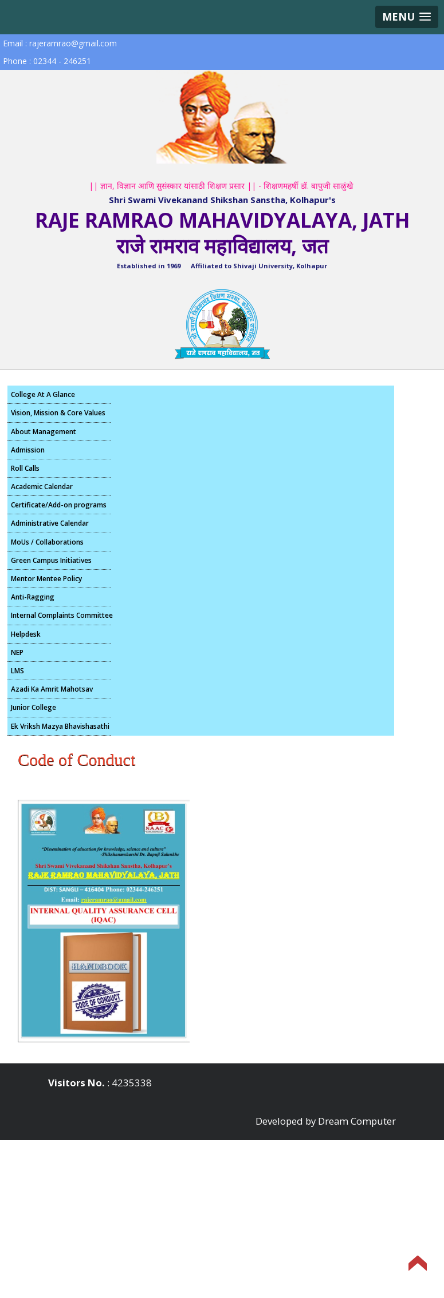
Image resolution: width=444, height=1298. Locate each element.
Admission (28, 450)
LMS (17, 671)
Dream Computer (357, 1121)
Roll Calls (25, 468)
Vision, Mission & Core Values (58, 413)
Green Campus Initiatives (51, 560)
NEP (17, 652)
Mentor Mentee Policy (46, 578)
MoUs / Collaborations (47, 542)
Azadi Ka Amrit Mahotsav (52, 689)
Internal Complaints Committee (61, 615)
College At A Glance (43, 394)
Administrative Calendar (50, 523)
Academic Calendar (42, 486)
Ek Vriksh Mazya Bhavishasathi (60, 726)
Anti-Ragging (32, 597)
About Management (43, 431)
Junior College (33, 707)
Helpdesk (26, 634)
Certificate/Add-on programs (59, 505)
